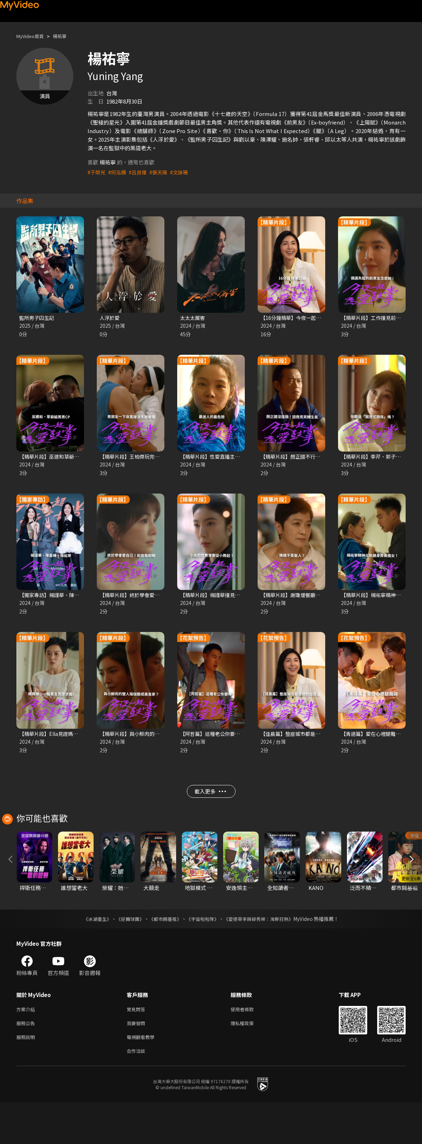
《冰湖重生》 (91, 956)
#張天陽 (162, 172)
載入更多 (210, 796)
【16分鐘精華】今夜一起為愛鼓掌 (300, 318)
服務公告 (27, 1062)
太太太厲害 (193, 318)
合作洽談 (137, 1092)
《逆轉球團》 (126, 956)
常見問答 (137, 1047)
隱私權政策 (248, 1062)
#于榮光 (97, 172)
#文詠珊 (183, 172)
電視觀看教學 (143, 1077)
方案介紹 (27, 1047)
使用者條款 (248, 1047)
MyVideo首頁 (32, 36)
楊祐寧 (66, 36)
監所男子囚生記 (38, 318)
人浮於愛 (110, 318)
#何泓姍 (118, 172)
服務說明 (27, 1077)
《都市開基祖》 (163, 956)
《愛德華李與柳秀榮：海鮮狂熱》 (263, 956)
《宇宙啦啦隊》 (203, 956)
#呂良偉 (140, 172)
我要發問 (137, 1062)
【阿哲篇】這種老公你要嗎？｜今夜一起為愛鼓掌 (238, 736)
